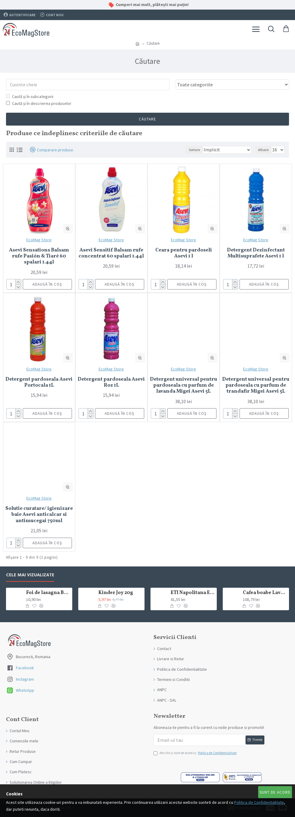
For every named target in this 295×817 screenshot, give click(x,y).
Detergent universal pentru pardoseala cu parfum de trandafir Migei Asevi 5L (255, 385)
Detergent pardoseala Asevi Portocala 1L (39, 382)
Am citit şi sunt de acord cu (195, 753)
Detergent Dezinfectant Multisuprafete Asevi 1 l (256, 253)
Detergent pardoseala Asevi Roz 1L (111, 382)
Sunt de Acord (275, 792)
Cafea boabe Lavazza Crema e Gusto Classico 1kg (265, 593)
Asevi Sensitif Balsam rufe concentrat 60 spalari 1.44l (111, 253)
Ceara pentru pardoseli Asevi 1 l (183, 253)
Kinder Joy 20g (115, 593)
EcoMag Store (39, 239)
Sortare (194, 149)
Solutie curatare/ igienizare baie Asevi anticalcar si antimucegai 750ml (39, 515)
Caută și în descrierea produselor (38, 103)
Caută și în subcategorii (29, 96)
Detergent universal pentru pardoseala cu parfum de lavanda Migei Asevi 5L (183, 385)
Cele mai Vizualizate (30, 575)
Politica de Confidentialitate (259, 802)
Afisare (263, 149)
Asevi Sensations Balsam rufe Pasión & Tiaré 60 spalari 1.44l (39, 256)
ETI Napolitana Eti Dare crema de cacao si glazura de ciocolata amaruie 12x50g (193, 593)
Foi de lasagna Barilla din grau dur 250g (48, 593)
